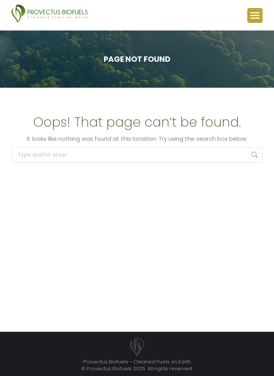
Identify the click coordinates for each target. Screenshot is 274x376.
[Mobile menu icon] (255, 15)
